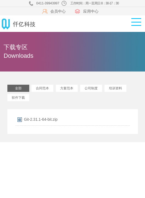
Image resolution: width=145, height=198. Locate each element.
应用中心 (90, 11)
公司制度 (91, 88)
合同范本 (42, 88)
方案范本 (66, 88)
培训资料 (115, 88)
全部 (18, 88)
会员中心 (58, 11)
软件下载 (18, 98)
